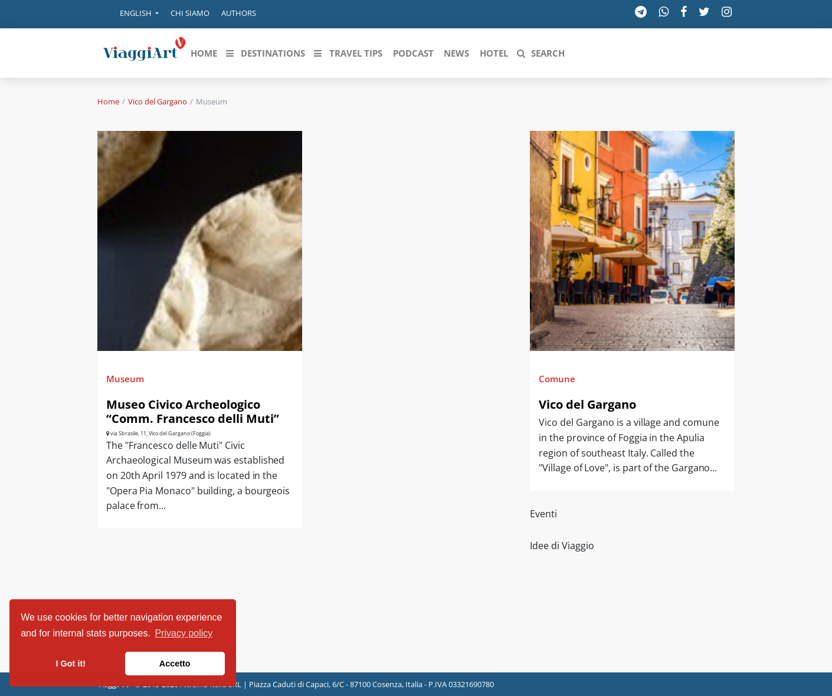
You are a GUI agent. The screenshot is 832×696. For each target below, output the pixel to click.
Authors (238, 13)
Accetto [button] (175, 663)
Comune (557, 379)
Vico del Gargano (157, 101)
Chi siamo (190, 13)
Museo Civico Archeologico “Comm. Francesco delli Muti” (192, 411)
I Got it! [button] (71, 663)
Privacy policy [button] (184, 633)
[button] (131, 14)
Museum (125, 379)
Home (108, 101)
